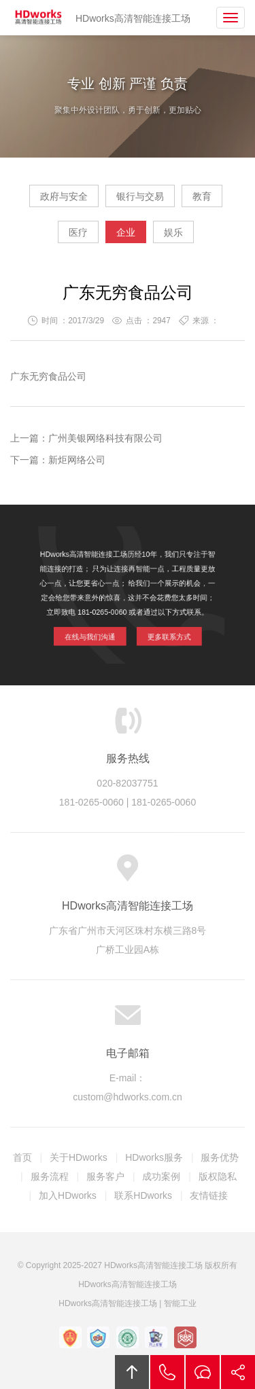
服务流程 (50, 1176)
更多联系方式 (162, 629)
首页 (22, 1157)
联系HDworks (143, 1195)
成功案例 (161, 1176)
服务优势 (220, 1157)
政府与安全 (64, 196)
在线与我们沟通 (96, 629)
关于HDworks (78, 1157)
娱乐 (173, 232)
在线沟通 (203, 1372)
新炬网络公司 (76, 459)
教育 (201, 196)
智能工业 (180, 1303)
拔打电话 (167, 1372)
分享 (238, 1372)
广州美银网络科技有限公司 (105, 438)
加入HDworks (68, 1195)
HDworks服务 (154, 1157)
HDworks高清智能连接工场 (38, 18)
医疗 (78, 232)
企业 (125, 232)
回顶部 (132, 1372)
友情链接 (209, 1195)
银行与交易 (140, 196)
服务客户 (105, 1176)
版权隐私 (218, 1176)
